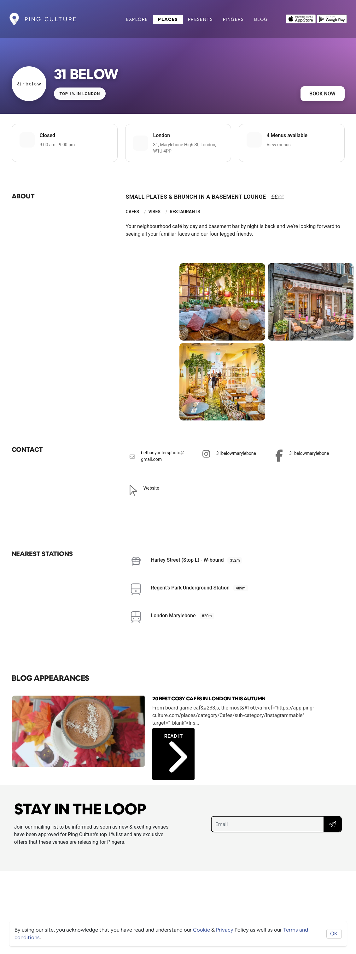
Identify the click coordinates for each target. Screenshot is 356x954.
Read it (175, 746)
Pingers (233, 19)
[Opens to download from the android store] (332, 18)
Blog (261, 19)
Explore (137, 19)
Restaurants (185, 211)
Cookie (201, 930)
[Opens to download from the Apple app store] (301, 18)
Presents (200, 19)
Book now (322, 94)
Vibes (154, 211)
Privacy (224, 930)
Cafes (132, 211)
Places (168, 19)
